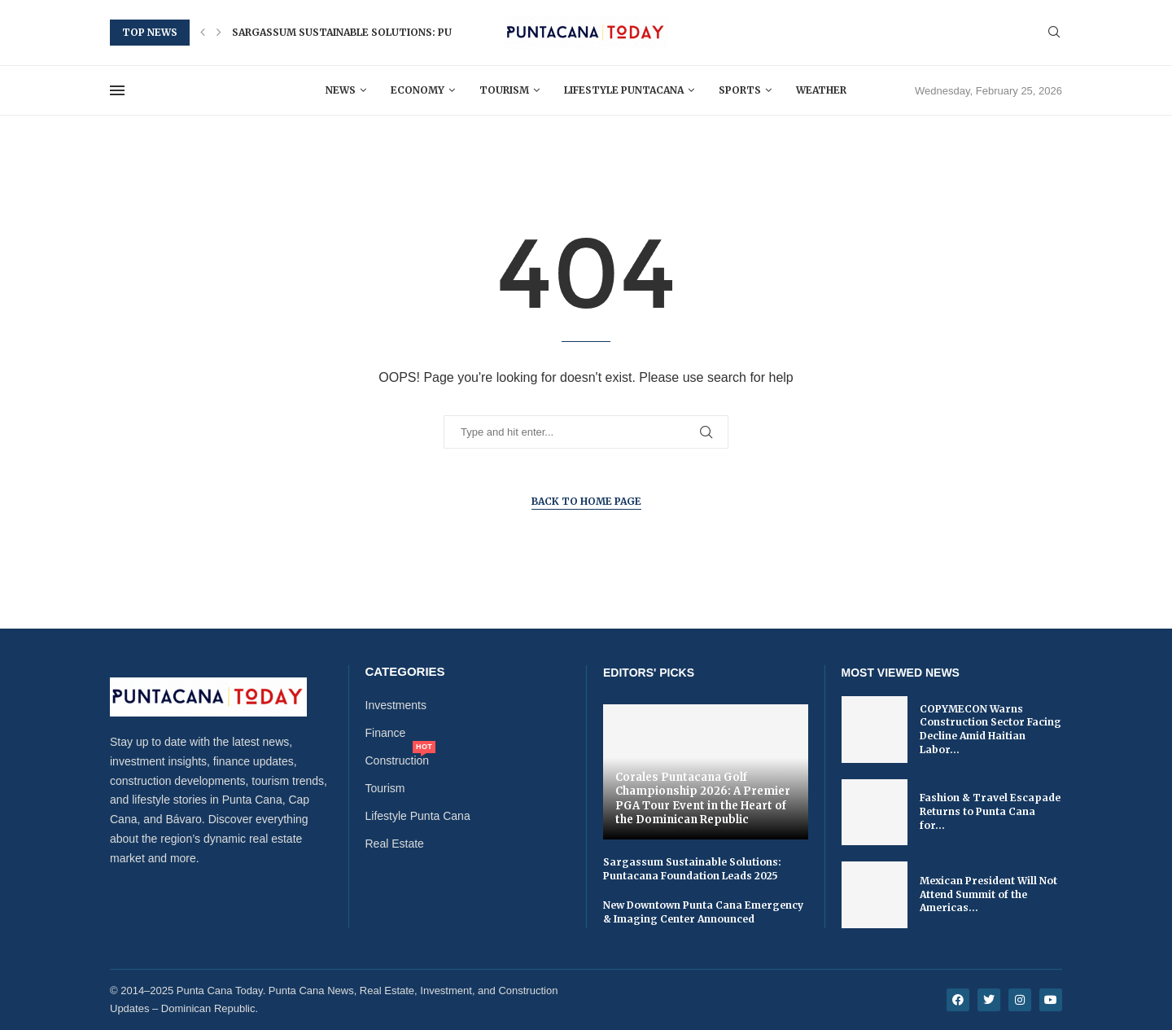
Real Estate (394, 843)
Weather (821, 90)
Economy (417, 90)
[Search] (1054, 32)
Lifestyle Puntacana (624, 90)
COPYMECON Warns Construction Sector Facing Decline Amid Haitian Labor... (990, 729)
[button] (202, 33)
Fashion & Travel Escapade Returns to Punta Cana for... (990, 811)
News (341, 90)
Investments (395, 705)
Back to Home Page (586, 501)
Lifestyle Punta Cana (417, 816)
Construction (397, 760)
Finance (385, 733)
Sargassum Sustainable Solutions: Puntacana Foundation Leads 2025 (432, 32)
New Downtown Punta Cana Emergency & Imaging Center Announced (703, 912)
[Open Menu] (117, 90)
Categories (405, 671)
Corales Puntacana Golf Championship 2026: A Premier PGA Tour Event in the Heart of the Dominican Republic (702, 798)
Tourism (504, 90)
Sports (740, 90)
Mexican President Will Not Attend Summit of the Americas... (988, 894)
